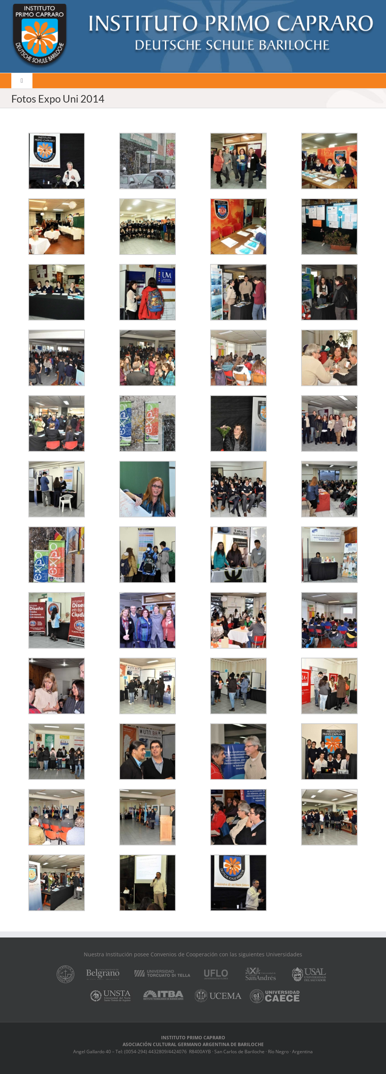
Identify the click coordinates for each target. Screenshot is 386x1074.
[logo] (193, 6)
